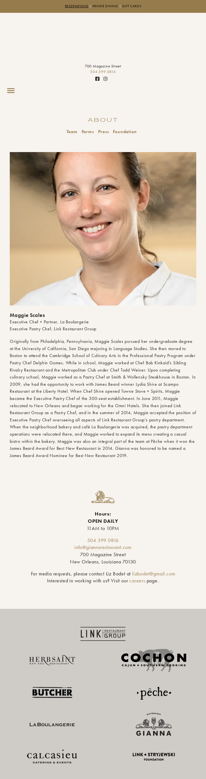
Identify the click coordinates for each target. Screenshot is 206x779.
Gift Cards (131, 6)
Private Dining (105, 6)
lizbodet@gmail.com (153, 574)
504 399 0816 (103, 71)
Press (103, 132)
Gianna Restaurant (103, 39)
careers (137, 581)
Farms (88, 132)
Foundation (125, 132)
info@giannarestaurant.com (103, 547)
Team (72, 132)
